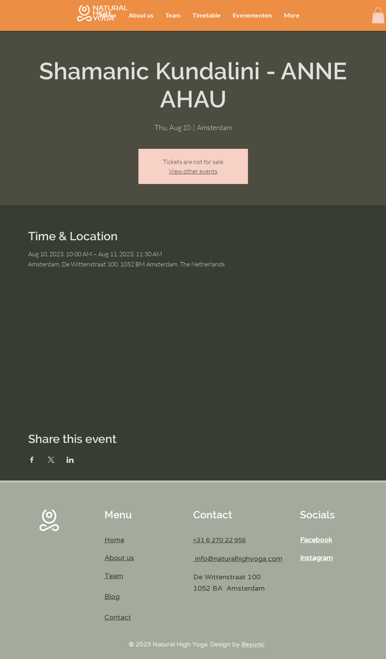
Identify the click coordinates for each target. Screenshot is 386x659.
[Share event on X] (51, 460)
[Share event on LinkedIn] (70, 460)
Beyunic (252, 644)
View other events (193, 171)
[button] (378, 15)
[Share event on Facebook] (32, 460)
